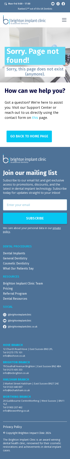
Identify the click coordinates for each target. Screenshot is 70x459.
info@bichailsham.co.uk (16, 390)
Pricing (8, 288)
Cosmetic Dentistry (16, 263)
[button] (63, 19)
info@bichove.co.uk (14, 355)
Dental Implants (14, 253)
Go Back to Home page (29, 136)
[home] (24, 20)
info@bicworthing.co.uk (16, 410)
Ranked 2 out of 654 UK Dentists (35, 8)
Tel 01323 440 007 (12, 387)
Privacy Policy (12, 427)
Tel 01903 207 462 (12, 407)
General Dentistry (15, 258)
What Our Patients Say (18, 268)
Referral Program (15, 293)
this (35, 117)
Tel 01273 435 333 (12, 369)
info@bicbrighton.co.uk (16, 373)
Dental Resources (15, 298)
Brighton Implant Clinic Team (23, 283)
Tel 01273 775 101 (12, 352)
